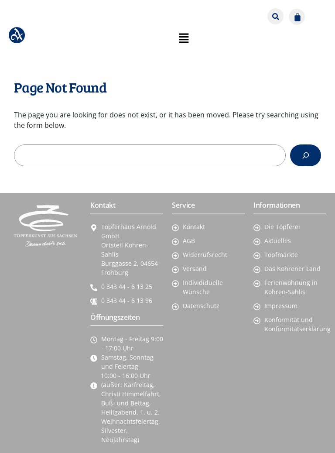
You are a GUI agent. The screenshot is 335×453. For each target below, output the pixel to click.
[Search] (305, 155)
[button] (317, 13)
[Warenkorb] (297, 17)
